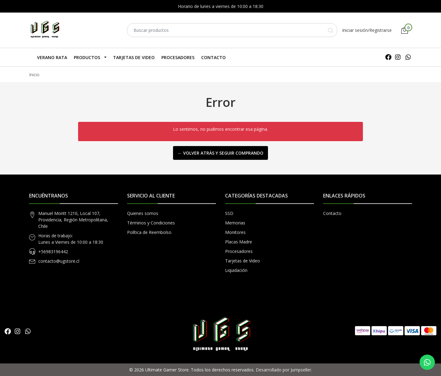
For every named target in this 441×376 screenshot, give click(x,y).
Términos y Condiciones (151, 223)
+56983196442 (53, 251)
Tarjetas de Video (134, 57)
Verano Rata (52, 57)
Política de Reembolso (149, 232)
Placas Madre (238, 242)
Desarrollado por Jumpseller (283, 370)
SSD (229, 213)
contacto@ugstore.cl (58, 261)
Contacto (213, 57)
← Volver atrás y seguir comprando (220, 153)
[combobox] (232, 30)
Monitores (235, 232)
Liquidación (236, 270)
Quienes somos (142, 213)
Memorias (235, 223)
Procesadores (177, 57)
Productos (87, 57)
